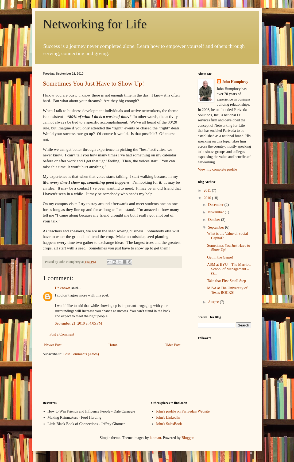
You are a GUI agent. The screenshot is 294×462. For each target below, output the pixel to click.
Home (113, 345)
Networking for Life (95, 24)
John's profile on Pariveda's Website (183, 411)
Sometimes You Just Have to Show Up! (93, 83)
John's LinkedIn (168, 417)
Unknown (62, 288)
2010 (208, 198)
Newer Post (52, 345)
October (214, 220)
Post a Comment (61, 334)
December (216, 205)
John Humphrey (235, 82)
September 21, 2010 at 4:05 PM (78, 323)
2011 (208, 190)
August (214, 302)
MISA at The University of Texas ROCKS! (227, 290)
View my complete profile (217, 169)
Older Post (173, 345)
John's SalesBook (169, 424)
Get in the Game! (220, 257)
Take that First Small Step (226, 281)
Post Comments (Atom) (81, 354)
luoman (155, 438)
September (216, 227)
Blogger (187, 438)
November (216, 212)
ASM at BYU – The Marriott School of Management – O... (229, 269)
